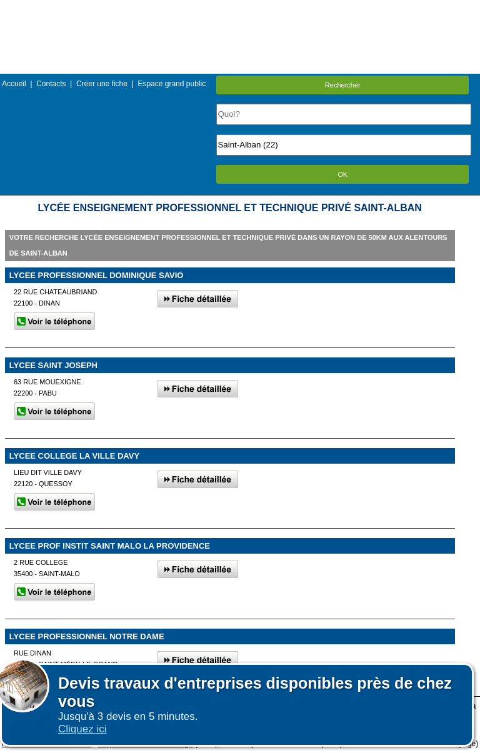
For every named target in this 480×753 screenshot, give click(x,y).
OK (343, 174)
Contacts (51, 83)
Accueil (14, 83)
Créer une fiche (102, 83)
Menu (240, 9)
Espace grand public (172, 83)
